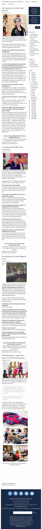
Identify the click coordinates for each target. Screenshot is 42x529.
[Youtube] (32, 493)
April (32, 95)
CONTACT (10, 4)
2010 (32, 110)
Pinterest (16, 140)
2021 (32, 74)
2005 (32, 118)
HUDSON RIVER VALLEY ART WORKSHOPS (12, 1)
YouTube (14, 249)
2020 (32, 76)
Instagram (21, 140)
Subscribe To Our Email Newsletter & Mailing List (21, 498)
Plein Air (19, 351)
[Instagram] (15, 493)
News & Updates (34, 64)
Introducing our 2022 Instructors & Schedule (34, 42)
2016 (32, 100)
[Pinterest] (21, 493)
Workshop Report (11, 483)
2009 (32, 112)
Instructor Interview (12, 142)
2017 (33, 81)
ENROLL (4, 4)
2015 (32, 102)
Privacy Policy (37, 508)
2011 (32, 108)
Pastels (15, 351)
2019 (32, 77)
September (34, 87)
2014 (32, 103)
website (20, 139)
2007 (32, 115)
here (19, 137)
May (32, 94)
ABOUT (27, 1)
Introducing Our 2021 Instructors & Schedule (34, 50)
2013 (32, 105)
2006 (32, 117)
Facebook (14, 347)
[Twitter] (26, 493)
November (33, 84)
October (33, 85)
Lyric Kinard (13, 252)
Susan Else (12, 485)
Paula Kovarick (13, 143)
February (33, 98)
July (32, 90)
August (33, 89)
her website (19, 246)
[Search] (32, 27)
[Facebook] (10, 493)
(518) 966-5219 (18, 525)
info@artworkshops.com (21, 506)
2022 (32, 72)
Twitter (17, 248)
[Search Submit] (37, 27)
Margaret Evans (9, 351)
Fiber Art (7, 143)
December (33, 82)
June (32, 92)
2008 (32, 113)
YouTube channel (15, 464)
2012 (32, 107)
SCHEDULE (34, 1)
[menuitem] (12, 2)
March (32, 97)
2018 (32, 79)
